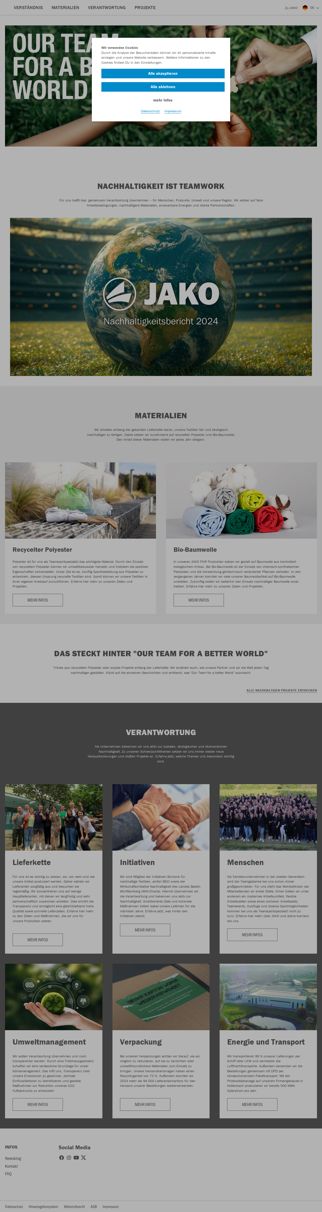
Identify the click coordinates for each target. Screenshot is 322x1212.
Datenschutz (150, 111)
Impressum (173, 111)
